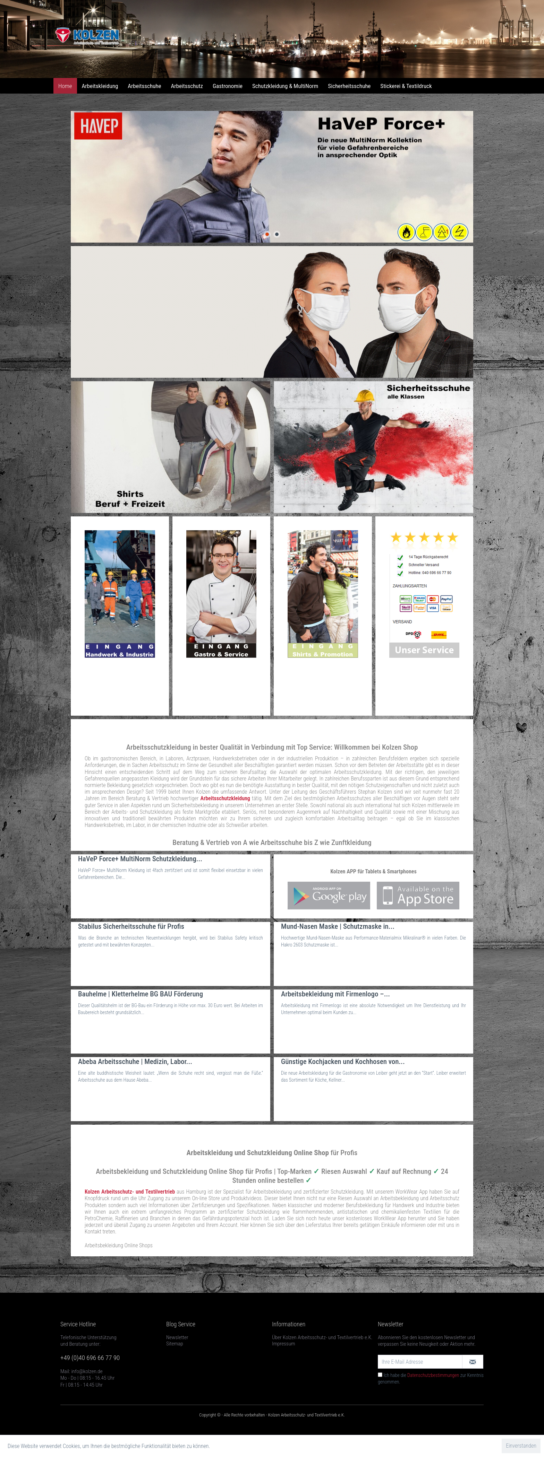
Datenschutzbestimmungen (433, 1375)
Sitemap (174, 1344)
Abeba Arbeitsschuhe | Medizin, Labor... (135, 1061)
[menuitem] (65, 86)
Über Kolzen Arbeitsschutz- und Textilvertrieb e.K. (322, 1337)
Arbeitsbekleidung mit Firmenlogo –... (335, 994)
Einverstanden (521, 1445)
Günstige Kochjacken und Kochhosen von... (343, 1061)
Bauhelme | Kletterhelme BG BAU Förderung (140, 994)
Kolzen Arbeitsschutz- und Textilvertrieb (130, 1191)
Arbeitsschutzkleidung (225, 798)
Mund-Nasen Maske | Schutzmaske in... (337, 926)
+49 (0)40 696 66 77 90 (90, 1358)
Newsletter (177, 1337)
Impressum (283, 1344)
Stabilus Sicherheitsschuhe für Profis (131, 926)
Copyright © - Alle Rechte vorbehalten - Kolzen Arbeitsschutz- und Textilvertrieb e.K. (272, 1414)
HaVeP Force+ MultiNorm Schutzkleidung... (140, 859)
